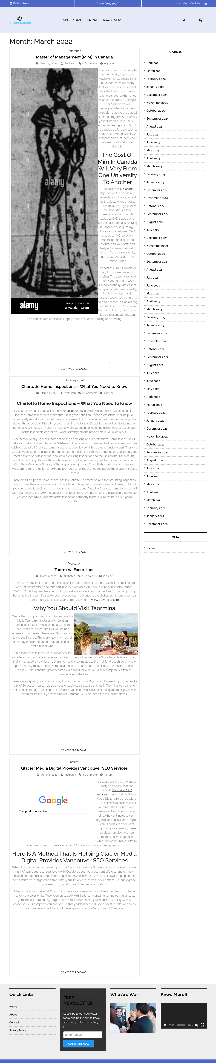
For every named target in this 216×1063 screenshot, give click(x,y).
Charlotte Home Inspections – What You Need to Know (74, 386)
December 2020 (157, 524)
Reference (74, 51)
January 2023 (155, 325)
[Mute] (196, 1025)
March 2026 (154, 71)
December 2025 (157, 94)
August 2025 (154, 126)
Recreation (74, 563)
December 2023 (157, 238)
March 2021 (154, 500)
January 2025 (155, 182)
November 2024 (157, 198)
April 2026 (153, 63)
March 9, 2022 (49, 393)
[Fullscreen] (202, 1025)
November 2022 (157, 341)
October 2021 (155, 444)
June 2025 (153, 142)
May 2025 (152, 150)
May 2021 (152, 484)
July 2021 (152, 468)
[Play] (165, 1025)
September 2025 (157, 118)
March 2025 (154, 166)
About (77, 20)
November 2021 (157, 436)
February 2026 (156, 79)
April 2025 (153, 158)
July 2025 (152, 134)
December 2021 (156, 428)
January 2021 (155, 516)
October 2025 (155, 110)
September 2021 (157, 452)
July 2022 (152, 373)
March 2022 (154, 404)
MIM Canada (125, 189)
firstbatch (71, 63)
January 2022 (155, 420)
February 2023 (156, 317)
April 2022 (153, 396)
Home (65, 20)
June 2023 (153, 285)
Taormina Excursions (74, 569)
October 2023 (155, 253)
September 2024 (157, 214)
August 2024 (154, 222)
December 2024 (157, 190)
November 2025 (157, 102)
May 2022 (152, 389)
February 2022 (156, 412)
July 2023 (152, 277)
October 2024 (155, 206)
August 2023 (154, 269)
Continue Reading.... (74, 368)
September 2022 (157, 357)
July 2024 (152, 230)
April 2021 (153, 492)
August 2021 (154, 460)
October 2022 (155, 349)
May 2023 (152, 293)
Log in (150, 548)
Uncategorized (74, 380)
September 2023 (157, 261)
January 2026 (155, 86)
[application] (184, 1016)
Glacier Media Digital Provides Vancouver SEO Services (74, 768)
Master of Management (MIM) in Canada (74, 57)
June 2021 (153, 476)
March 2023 (154, 309)
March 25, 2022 (49, 63)
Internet (74, 762)
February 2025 (156, 174)
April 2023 (153, 301)
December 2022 (157, 333)
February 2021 (155, 508)
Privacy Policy (112, 20)
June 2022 (153, 381)
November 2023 (157, 245)
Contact (91, 20)
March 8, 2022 (49, 774)
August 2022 (154, 365)
